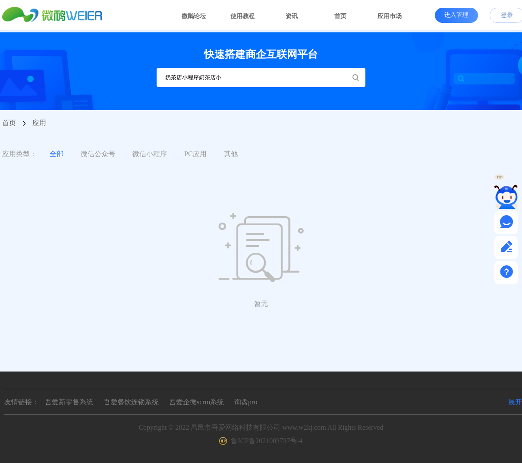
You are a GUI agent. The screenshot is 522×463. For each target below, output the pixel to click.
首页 (340, 16)
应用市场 (389, 16)
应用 (39, 122)
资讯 (292, 16)
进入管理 (456, 14)
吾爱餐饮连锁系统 (131, 402)
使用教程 (242, 16)
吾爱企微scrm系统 (196, 402)
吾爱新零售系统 (69, 402)
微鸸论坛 (194, 16)
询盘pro (245, 402)
